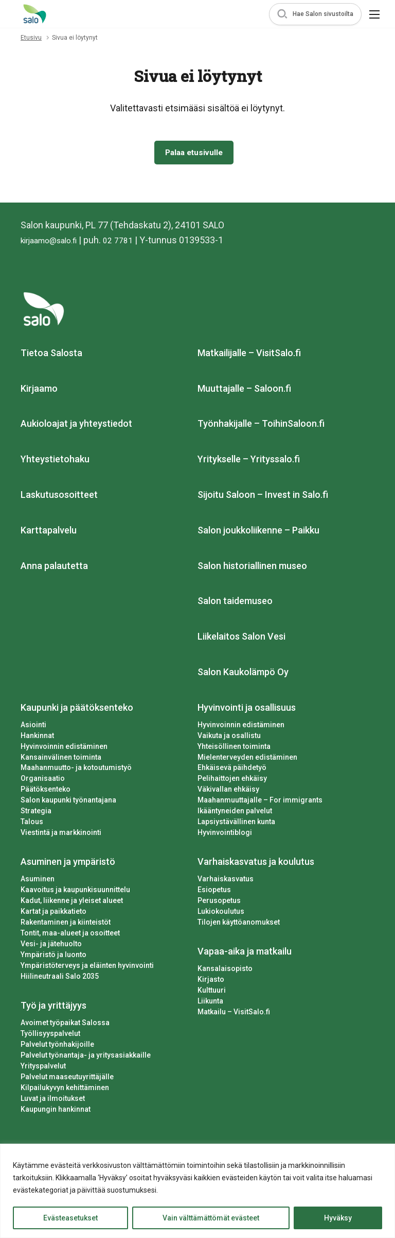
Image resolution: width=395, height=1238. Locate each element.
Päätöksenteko (45, 792)
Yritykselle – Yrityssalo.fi (249, 461)
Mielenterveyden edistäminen (247, 759)
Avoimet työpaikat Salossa (65, 1024)
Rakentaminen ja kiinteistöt (66, 925)
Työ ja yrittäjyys (53, 1007)
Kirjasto (211, 981)
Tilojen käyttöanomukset (239, 925)
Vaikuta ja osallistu (229, 737)
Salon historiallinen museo (252, 567)
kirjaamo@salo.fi (54, 242)
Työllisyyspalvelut (50, 1035)
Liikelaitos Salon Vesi (241, 638)
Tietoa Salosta (51, 354)
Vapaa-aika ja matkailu (245, 953)
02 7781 (130, 242)
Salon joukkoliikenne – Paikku (258, 532)
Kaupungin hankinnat (56, 1111)
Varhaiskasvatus (226, 881)
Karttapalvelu (49, 532)
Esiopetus (214, 892)
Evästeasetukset (70, 1218)
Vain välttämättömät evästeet (211, 1218)
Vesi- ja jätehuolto (51, 946)
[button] (315, 14)
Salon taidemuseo (235, 603)
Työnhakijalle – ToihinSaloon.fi (261, 426)
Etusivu (31, 37)
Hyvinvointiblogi (225, 835)
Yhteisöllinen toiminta (234, 748)
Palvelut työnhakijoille (57, 1046)
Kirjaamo (39, 390)
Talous (32, 824)
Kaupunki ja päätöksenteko (77, 709)
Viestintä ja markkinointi (61, 835)
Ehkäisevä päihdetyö (232, 770)
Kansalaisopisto (225, 970)
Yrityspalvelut (43, 1068)
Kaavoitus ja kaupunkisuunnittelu (75, 892)
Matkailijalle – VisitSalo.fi (249, 354)
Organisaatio (43, 781)
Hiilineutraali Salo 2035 (60, 978)
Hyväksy (338, 1218)
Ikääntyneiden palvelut (235, 813)
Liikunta (210, 1003)
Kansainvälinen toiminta (61, 759)
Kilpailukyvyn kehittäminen (65, 1089)
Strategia (36, 813)
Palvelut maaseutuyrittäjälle (67, 1079)
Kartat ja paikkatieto (53, 914)
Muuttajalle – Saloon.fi (244, 390)
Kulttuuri (212, 992)
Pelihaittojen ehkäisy (232, 781)
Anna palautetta (54, 567)
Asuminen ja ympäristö (68, 864)
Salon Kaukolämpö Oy (243, 673)
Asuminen (38, 881)
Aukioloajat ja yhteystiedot (76, 426)
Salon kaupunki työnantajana (68, 802)
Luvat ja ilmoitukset (53, 1100)
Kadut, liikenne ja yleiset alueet (72, 903)
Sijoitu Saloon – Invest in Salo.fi (263, 496)
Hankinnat (37, 737)
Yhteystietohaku (55, 461)
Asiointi (33, 727)
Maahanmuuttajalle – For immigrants (260, 802)
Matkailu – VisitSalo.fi (234, 1014)
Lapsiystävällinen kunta (236, 824)
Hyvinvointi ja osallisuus (247, 709)
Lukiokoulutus (221, 914)
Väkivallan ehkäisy (228, 792)
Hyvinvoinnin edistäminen (64, 748)
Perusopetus (219, 903)
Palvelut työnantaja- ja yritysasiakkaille (86, 1057)
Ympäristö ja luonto (53, 956)
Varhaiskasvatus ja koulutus (256, 864)
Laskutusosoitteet (59, 496)
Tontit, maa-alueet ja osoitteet (70, 935)
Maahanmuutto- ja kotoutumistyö (76, 770)
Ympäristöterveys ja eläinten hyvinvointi (87, 967)
